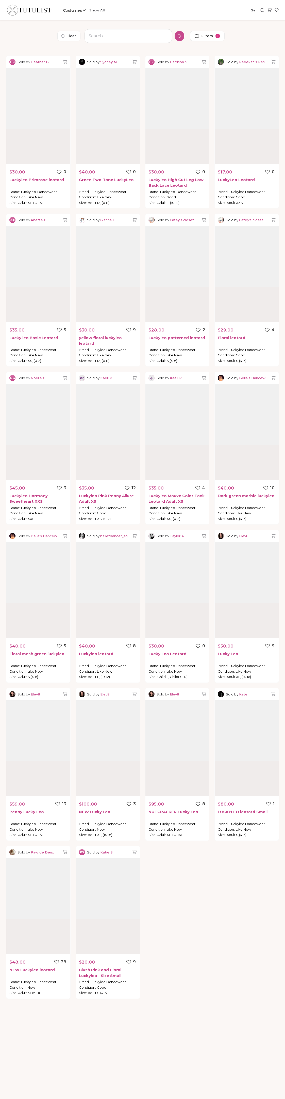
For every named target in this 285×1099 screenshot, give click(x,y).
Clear (68, 36)
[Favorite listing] (61, 172)
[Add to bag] (65, 62)
